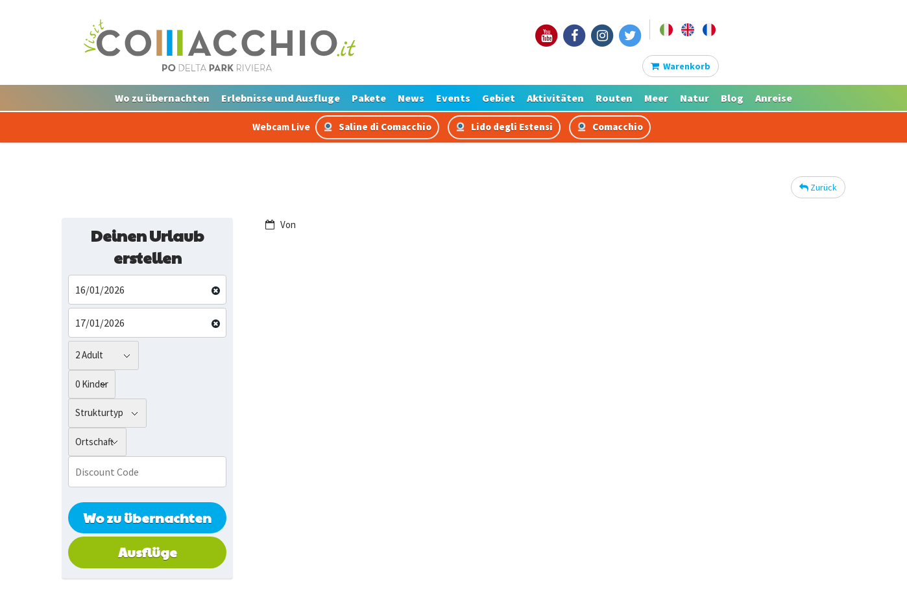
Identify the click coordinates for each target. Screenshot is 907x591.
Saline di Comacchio (377, 127)
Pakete (369, 97)
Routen (614, 97)
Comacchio (610, 127)
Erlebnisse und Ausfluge (280, 97)
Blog (732, 97)
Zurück (818, 187)
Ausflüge (147, 552)
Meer (656, 97)
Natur (694, 97)
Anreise (773, 97)
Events (453, 97)
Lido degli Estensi (504, 127)
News (411, 97)
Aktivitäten (555, 97)
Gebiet (498, 97)
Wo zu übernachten (162, 97)
